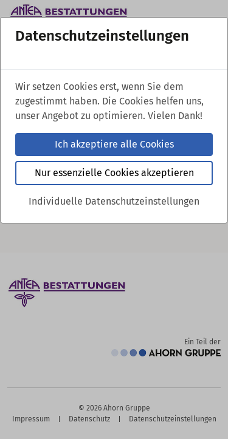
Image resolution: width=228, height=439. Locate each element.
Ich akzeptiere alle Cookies (114, 144)
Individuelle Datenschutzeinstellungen (114, 201)
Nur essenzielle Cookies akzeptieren (114, 173)
